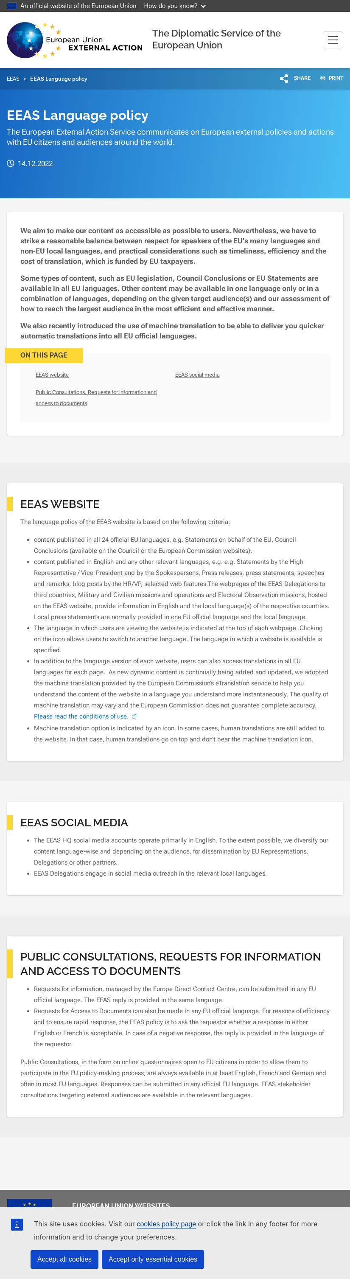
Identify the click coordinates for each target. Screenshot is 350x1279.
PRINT (328, 78)
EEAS (13, 79)
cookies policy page (166, 1224)
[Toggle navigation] (333, 39)
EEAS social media (197, 375)
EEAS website (52, 375)
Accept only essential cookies (153, 1259)
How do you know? (175, 5)
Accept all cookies (64, 1259)
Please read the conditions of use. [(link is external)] (86, 716)
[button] (295, 78)
